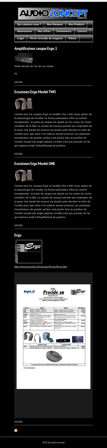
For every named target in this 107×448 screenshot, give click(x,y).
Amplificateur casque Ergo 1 (35, 48)
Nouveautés (24, 31)
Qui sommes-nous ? (29, 24)
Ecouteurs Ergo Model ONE (34, 163)
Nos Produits (76, 24)
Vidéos (72, 38)
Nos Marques (55, 24)
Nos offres (44, 31)
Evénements (64, 31)
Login (20, 38)
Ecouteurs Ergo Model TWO (35, 91)
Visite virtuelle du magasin (46, 38)
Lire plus (18, 81)
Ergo (17, 235)
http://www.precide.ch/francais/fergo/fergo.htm (40, 266)
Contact (82, 31)
